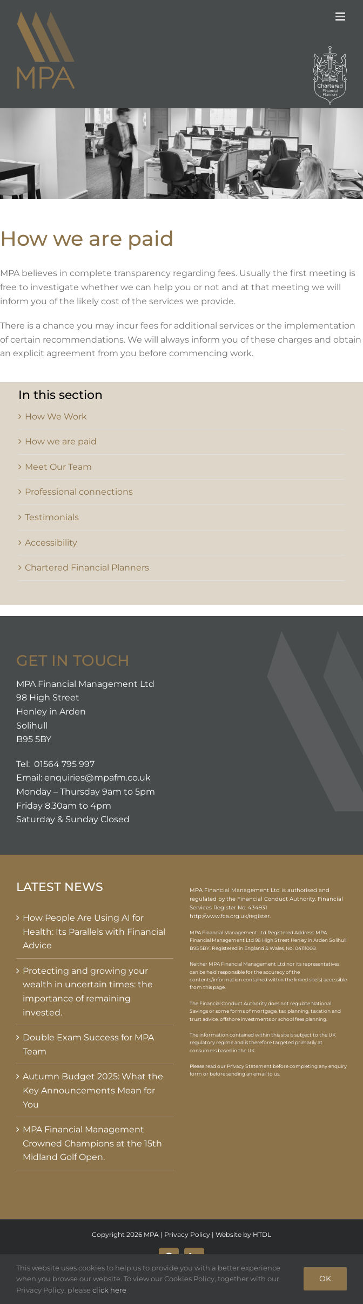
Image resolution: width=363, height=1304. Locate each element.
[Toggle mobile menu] (341, 16)
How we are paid (61, 441)
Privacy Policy (187, 1234)
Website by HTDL (243, 1234)
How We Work (56, 416)
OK (325, 1278)
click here (109, 1290)
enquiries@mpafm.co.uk (97, 777)
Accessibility (51, 543)
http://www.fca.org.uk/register (230, 916)
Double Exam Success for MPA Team (88, 1044)
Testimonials (52, 517)
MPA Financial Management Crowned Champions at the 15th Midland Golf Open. (92, 1143)
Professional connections (79, 492)
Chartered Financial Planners (87, 567)
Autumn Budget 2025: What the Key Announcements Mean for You (93, 1090)
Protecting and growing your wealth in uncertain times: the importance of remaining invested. (88, 992)
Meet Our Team (58, 467)
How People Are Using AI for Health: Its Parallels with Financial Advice (94, 932)
